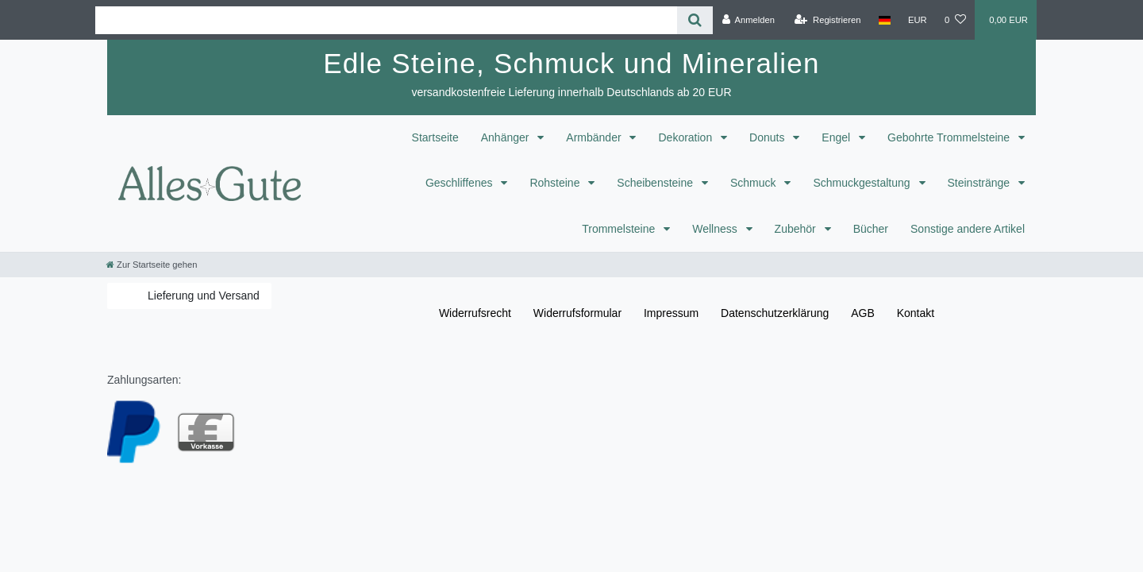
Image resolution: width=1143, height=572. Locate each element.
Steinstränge (981, 182)
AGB (863, 313)
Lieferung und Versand (204, 295)
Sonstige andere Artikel (967, 228)
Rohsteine (556, 182)
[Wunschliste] (955, 20)
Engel (837, 137)
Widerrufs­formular (577, 313)
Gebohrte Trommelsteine (950, 137)
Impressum (671, 313)
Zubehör (797, 228)
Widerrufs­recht (475, 313)
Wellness (716, 228)
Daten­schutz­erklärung (775, 313)
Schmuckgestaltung (863, 182)
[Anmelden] (748, 20)
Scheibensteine (656, 182)
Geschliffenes (460, 182)
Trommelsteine (620, 228)
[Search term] (386, 20)
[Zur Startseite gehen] (151, 264)
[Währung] (917, 20)
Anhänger (507, 137)
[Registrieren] (827, 20)
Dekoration (686, 137)
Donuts (768, 137)
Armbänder (595, 137)
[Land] (884, 20)
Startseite (435, 137)
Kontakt (915, 313)
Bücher (870, 228)
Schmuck (754, 182)
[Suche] (695, 20)
